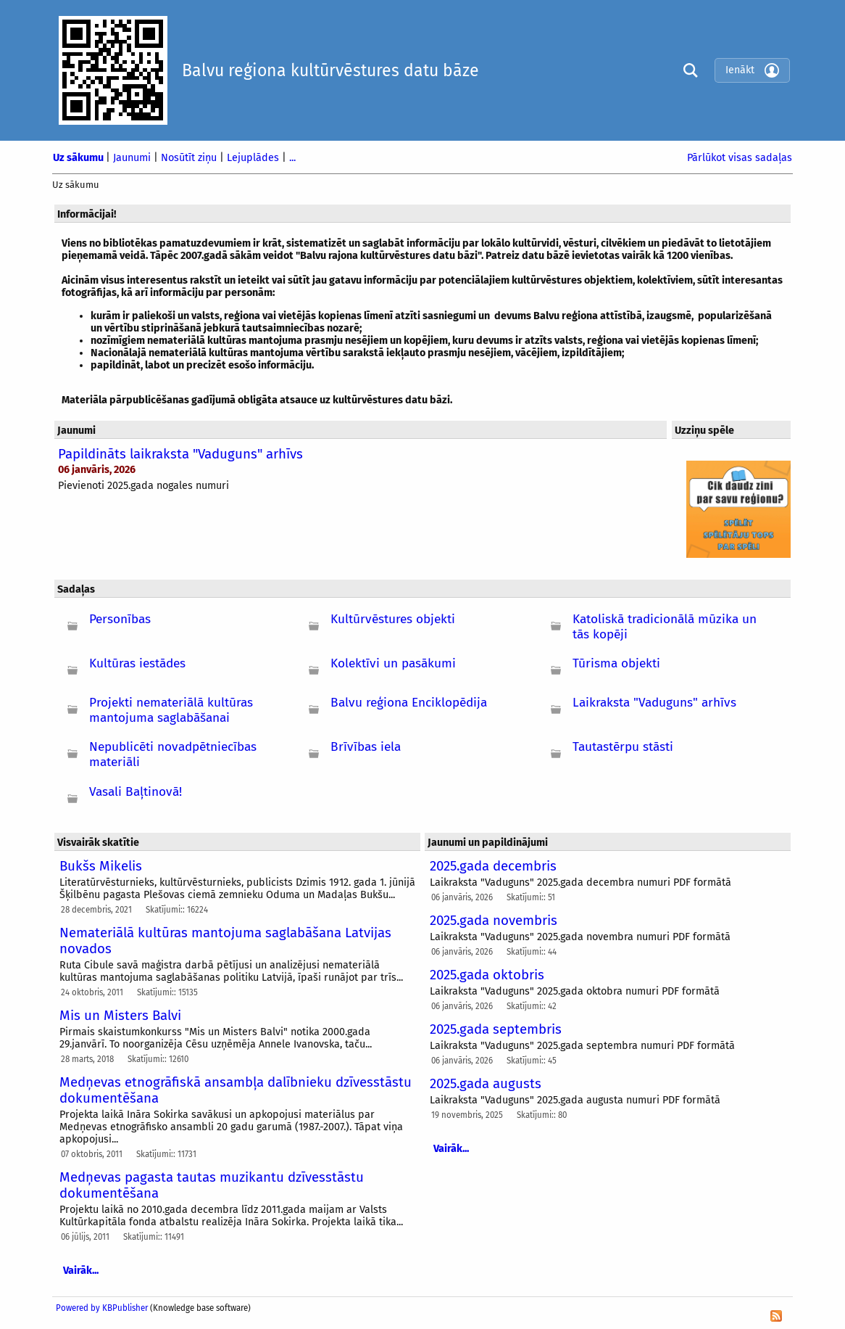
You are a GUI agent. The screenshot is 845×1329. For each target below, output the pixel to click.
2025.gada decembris (493, 866)
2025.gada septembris (496, 1029)
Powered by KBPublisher (102, 1308)
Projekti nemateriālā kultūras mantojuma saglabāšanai (171, 710)
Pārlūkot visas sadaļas (739, 158)
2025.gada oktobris (487, 975)
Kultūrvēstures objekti (392, 619)
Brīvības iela (365, 746)
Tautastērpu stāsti (623, 746)
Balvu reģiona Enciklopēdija (408, 702)
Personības (120, 619)
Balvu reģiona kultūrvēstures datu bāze (330, 70)
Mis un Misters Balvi (120, 1016)
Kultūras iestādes (137, 663)
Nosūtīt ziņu (190, 158)
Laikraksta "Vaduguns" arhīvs (654, 702)
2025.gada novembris (493, 921)
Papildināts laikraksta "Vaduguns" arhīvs (180, 454)
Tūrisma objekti (616, 663)
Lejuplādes (254, 158)
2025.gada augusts (485, 1084)
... (292, 158)
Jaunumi (133, 158)
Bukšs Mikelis (100, 866)
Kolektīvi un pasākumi (393, 663)
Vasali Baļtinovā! (135, 791)
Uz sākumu (79, 158)
